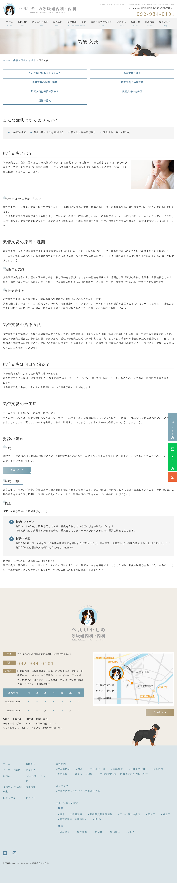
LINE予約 (172, 457)
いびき (131, 832)
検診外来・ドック (76, 24)
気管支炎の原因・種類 (44, 82)
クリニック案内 (40, 24)
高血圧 (151, 814)
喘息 (62, 814)
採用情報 (149, 24)
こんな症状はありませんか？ (45, 73)
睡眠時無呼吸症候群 (101, 814)
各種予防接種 (138, 769)
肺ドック (31, 797)
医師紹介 (22, 24)
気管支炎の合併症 (132, 91)
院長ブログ (165, 24)
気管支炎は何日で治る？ (45, 91)
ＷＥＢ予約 (172, 427)
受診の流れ (45, 100)
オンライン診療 (84, 774)
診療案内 (58, 24)
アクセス (121, 24)
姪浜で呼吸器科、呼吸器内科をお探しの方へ (125, 774)
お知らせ (135, 24)
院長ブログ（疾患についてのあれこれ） (80, 791)
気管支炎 (77, 814)
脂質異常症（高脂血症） (73, 819)
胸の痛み (115, 832)
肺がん (98, 819)
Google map (160, 712)
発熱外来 (118, 769)
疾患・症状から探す (101, 24)
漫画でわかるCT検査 (13, 789)
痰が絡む (82, 832)
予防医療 (63, 774)
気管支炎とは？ (132, 73)
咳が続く (65, 832)
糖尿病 (166, 814)
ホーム (9, 24)
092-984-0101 (35, 663)
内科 (80, 769)
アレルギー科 (97, 769)
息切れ (98, 832)
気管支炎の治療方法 (132, 82)
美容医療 (158, 769)
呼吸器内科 (64, 769)
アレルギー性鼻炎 (130, 814)
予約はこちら (17, 470)
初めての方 (9, 797)
